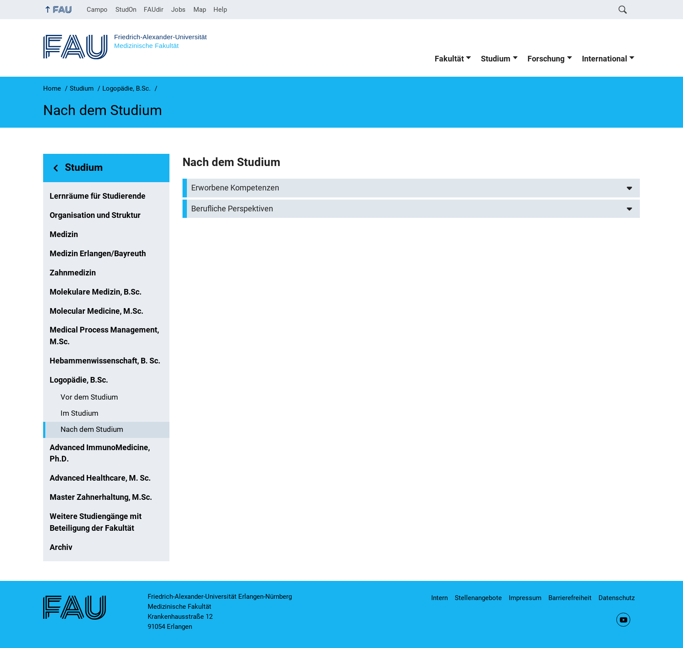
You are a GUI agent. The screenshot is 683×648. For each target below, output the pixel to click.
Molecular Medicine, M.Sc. (96, 311)
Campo (97, 10)
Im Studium (79, 413)
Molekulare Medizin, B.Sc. (96, 292)
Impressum (525, 598)
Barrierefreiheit (570, 598)
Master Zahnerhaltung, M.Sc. (101, 497)
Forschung (546, 58)
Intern (439, 598)
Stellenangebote (478, 598)
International (604, 58)
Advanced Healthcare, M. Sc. (100, 478)
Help (220, 10)
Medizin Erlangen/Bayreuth (98, 253)
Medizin (64, 234)
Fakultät (449, 58)
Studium (496, 58)
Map (199, 10)
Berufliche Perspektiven (232, 208)
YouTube (623, 620)
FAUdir (153, 10)
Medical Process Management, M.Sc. (104, 336)
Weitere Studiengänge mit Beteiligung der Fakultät (96, 522)
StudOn (125, 10)
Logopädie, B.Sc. (79, 380)
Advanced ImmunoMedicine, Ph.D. (100, 453)
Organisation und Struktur (95, 215)
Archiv (61, 547)
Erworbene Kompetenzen (235, 187)
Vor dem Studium (89, 397)
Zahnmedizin (73, 272)
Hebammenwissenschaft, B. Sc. (105, 360)
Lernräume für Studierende (97, 196)
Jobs (178, 10)
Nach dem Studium (92, 429)
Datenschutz (616, 598)
